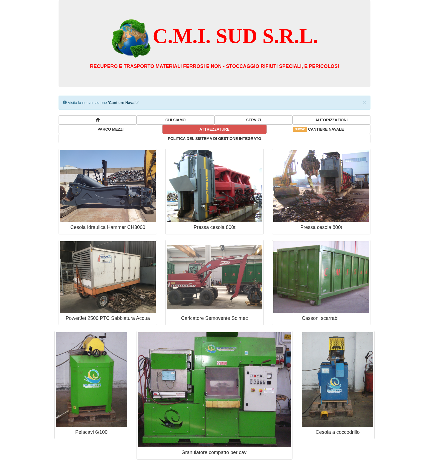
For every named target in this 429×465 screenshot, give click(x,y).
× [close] (364, 102)
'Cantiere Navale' (123, 103)
